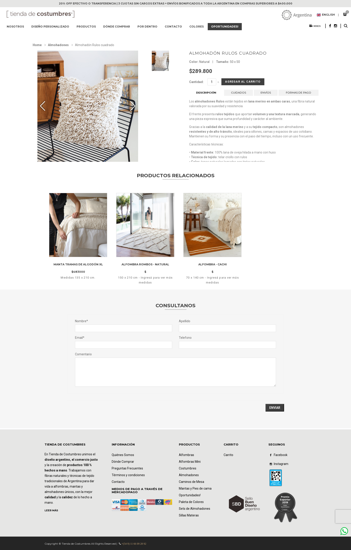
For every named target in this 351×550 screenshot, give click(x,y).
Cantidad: (196, 82)
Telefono (185, 337)
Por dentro (147, 26)
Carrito (228, 455)
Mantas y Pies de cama (195, 488)
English (326, 15)
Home (37, 45)
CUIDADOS (238, 94)
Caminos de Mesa (191, 482)
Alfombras (186, 455)
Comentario (83, 354)
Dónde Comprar (123, 461)
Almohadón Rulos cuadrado (228, 53)
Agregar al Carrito (235, 82)
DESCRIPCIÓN (206, 94)
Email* (79, 337)
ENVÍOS (266, 94)
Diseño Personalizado (50, 26)
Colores (196, 26)
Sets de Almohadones (194, 508)
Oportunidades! (224, 26)
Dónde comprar (116, 26)
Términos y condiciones (128, 475)
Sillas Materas (189, 515)
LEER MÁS (51, 510)
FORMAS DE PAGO (299, 94)
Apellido (184, 321)
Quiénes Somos (123, 455)
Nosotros (15, 26)
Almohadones (58, 45)
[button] (133, 106)
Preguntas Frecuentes (127, 468)
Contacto (173, 26)
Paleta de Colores (191, 502)
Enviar (274, 407)
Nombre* (81, 321)
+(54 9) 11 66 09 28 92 (134, 543)
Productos (86, 26)
